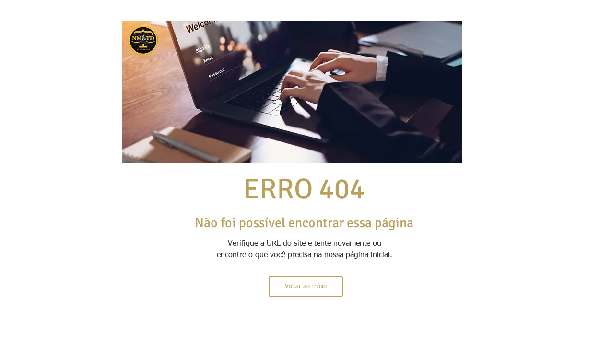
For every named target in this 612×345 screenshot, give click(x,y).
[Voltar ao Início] (306, 286)
